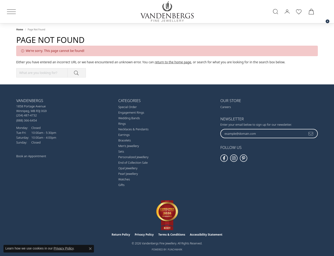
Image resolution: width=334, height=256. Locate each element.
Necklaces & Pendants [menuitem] (133, 129)
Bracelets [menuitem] (124, 140)
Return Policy (121, 235)
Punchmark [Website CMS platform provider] (175, 249)
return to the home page (173, 62)
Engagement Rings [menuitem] (131, 112)
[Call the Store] (26, 115)
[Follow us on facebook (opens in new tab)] (224, 158)
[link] (325, 11)
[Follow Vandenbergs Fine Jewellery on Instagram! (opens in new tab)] (234, 158)
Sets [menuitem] (121, 151)
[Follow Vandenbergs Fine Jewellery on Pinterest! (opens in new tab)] (243, 158)
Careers (225, 107)
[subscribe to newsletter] (311, 133)
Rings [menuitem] (122, 124)
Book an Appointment (31, 156)
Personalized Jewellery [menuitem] (133, 157)
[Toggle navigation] (11, 11)
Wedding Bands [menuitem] (129, 118)
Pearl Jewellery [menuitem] (128, 174)
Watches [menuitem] (124, 179)
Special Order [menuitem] (127, 107)
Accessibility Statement (206, 235)
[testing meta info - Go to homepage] (167, 11)
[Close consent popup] (90, 248)
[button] (275, 11)
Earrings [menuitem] (124, 135)
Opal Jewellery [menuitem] (127, 168)
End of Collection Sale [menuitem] (133, 162)
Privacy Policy (144, 235)
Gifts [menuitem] (121, 185)
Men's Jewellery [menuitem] (128, 146)
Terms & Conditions (171, 235)
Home (19, 29)
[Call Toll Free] (26, 120)
